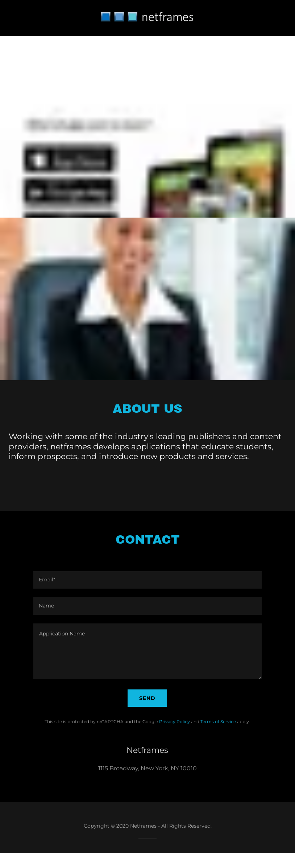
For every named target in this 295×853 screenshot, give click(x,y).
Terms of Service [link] (218, 721)
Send (147, 698)
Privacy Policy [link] (174, 721)
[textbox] (147, 580)
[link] (147, 29)
